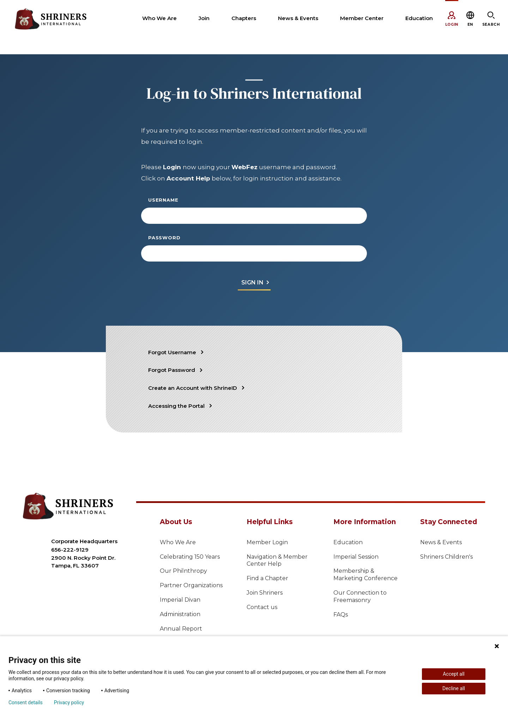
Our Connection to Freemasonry (360, 596)
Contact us (262, 607)
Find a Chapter (267, 578)
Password (164, 237)
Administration (180, 614)
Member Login (267, 542)
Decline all (453, 688)
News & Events (441, 542)
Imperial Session (356, 556)
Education (348, 542)
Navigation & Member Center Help (277, 560)
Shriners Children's (446, 556)
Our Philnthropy (183, 570)
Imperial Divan (180, 599)
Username (163, 200)
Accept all (454, 674)
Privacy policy (69, 702)
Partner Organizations (191, 585)
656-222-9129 (70, 549)
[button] (470, 24)
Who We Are (178, 542)
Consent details (25, 702)
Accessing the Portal (176, 406)
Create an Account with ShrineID (192, 388)
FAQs (340, 614)
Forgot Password (171, 370)
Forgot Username (172, 352)
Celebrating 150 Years (190, 556)
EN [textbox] (470, 24)
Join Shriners (265, 592)
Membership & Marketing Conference (365, 574)
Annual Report (181, 628)
